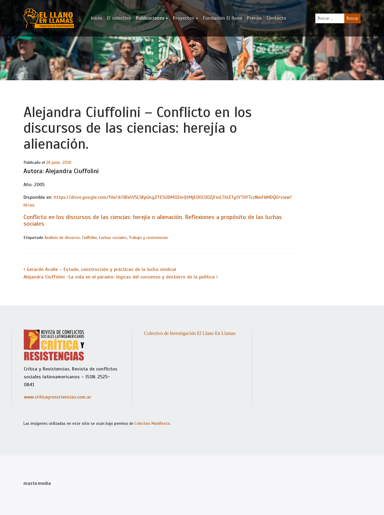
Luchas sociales (113, 237)
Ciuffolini (89, 237)
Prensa (254, 18)
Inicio (96, 18)
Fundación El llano (222, 18)
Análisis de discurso (62, 237)
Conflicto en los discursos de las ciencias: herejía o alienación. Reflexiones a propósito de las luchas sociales (152, 220)
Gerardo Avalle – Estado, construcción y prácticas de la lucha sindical (99, 269)
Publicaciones (150, 18)
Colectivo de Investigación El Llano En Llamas (190, 333)
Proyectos (183, 18)
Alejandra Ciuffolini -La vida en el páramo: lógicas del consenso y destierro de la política (120, 277)
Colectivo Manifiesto (152, 423)
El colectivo (119, 18)
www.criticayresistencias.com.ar (57, 397)
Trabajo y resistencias (148, 237)
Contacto (276, 18)
